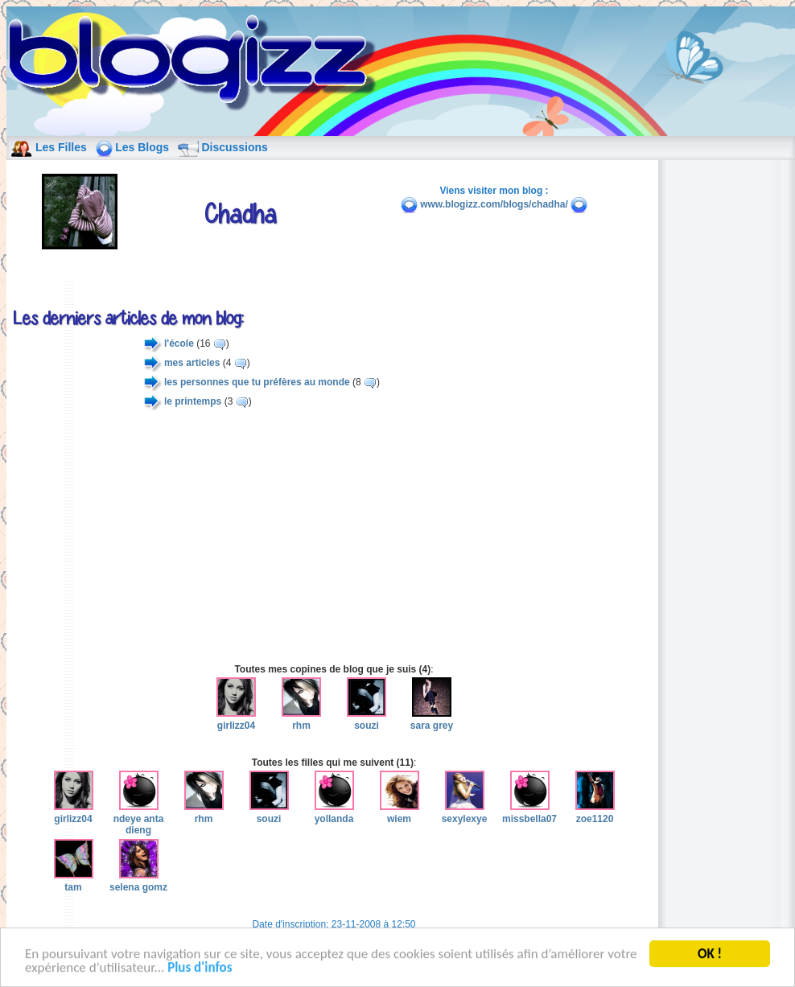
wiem (399, 812)
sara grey (431, 719)
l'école (179, 343)
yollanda (334, 812)
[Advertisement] (334, 536)
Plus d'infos (199, 968)
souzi (366, 719)
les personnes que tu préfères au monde (257, 382)
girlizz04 (236, 719)
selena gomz (138, 881)
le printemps (192, 401)
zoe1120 (595, 812)
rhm (301, 719)
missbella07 (529, 812)
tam (73, 881)
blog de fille (196, 64)
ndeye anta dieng (138, 818)
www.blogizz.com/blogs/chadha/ (494, 204)
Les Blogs (142, 147)
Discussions (234, 147)
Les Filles (61, 147)
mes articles (192, 362)
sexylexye (465, 812)
